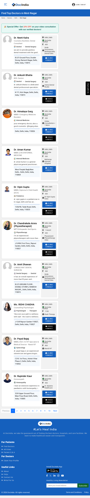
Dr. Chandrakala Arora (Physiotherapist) (25, 226)
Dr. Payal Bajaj (21, 341)
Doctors (9, 18)
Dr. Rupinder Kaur (23, 378)
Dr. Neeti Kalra (21, 37)
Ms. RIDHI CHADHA (24, 306)
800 (45, 348)
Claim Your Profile (11, 464)
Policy (86, 495)
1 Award (46, 231)
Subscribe (83, 489)
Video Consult (49, 100)
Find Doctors (9, 450)
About (6, 474)
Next (55, 414)
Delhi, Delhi (47, 37)
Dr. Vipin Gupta (21, 188)
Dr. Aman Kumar (22, 150)
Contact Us (8, 480)
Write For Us (9, 483)
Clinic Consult (49, 59)
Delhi (15, 18)
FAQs (6, 477)
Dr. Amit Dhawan (22, 266)
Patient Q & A (9, 455)
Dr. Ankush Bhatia (23, 75)
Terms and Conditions (74, 495)
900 (45, 385)
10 (49, 414)
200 (45, 118)
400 (45, 44)
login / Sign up (79, 4)
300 (45, 273)
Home (3, 18)
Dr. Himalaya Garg (23, 111)
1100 (45, 313)
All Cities (7, 453)
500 (45, 82)
